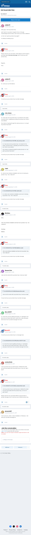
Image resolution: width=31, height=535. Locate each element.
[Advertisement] (15, 472)
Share (7, 447)
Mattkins (7, 213)
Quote (6, 43)
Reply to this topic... (8, 439)
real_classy (8, 113)
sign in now (4, 431)
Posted (9, 26)
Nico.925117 (8, 312)
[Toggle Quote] (3, 140)
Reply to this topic (15, 19)
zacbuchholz (8, 362)
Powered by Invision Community (15, 532)
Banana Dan (8, 270)
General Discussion (12, 15)
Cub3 (6, 168)
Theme (5, 529)
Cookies (26, 529)
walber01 (4, 13)
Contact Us (19, 529)
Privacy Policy (12, 529)
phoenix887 (8, 411)
